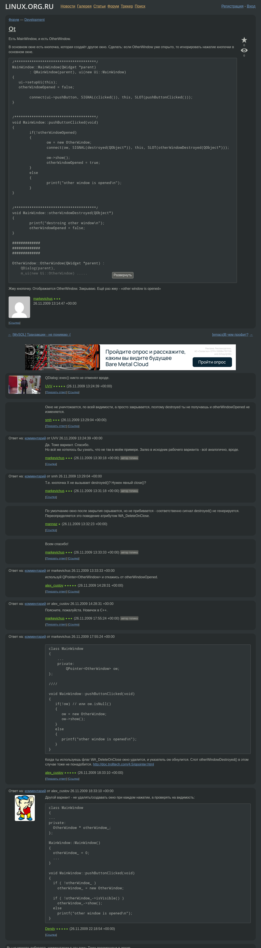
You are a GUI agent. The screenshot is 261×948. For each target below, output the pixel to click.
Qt (12, 29)
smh (48, 420)
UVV (48, 386)
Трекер (127, 6)
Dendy (50, 929)
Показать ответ (56, 392)
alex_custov (54, 585)
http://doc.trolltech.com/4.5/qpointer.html (123, 764)
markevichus (43, 299)
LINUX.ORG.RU (29, 6)
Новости (68, 6)
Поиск (140, 6)
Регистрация (232, 6)
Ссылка (14, 322)
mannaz (51, 524)
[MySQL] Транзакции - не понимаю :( (42, 334)
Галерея (84, 6)
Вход (251, 6)
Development (35, 19)
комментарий (35, 438)
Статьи (99, 6)
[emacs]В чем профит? (230, 334)
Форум (113, 6)
